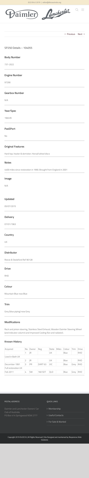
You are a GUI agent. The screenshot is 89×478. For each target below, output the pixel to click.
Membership (55, 408)
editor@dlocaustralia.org (52, 2)
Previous (71, 34)
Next (80, 34)
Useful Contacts (56, 415)
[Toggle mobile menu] (83, 9)
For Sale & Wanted (57, 421)
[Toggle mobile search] (76, 9)
